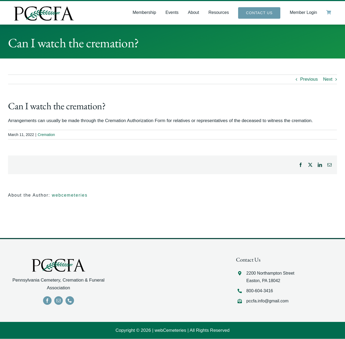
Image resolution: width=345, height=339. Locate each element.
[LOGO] (44, 8)
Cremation (46, 135)
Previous (309, 79)
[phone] (69, 301)
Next (327, 79)
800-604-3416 (259, 291)
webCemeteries (170, 330)
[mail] (58, 301)
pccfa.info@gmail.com (267, 301)
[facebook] (47, 301)
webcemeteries (70, 195)
